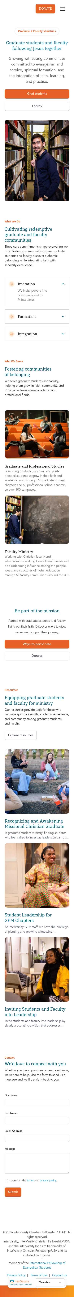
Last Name (11, 1113)
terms (30, 1180)
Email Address (13, 1131)
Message (10, 1149)
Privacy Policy (16, 1275)
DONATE (45, 8)
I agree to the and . (33, 1180)
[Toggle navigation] (62, 9)
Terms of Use (39, 1275)
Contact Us (59, 1275)
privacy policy (48, 1180)
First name (11, 1095)
